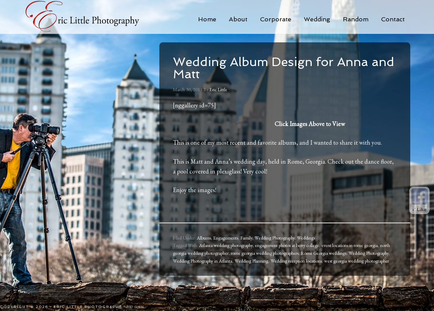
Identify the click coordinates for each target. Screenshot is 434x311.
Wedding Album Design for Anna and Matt (283, 68)
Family (246, 238)
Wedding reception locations (296, 261)
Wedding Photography (275, 238)
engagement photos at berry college (287, 245)
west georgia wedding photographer (356, 261)
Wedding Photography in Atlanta (202, 261)
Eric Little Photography (91, 17)
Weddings (306, 238)
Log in (135, 307)
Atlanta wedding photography (226, 245)
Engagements (225, 238)
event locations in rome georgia (349, 245)
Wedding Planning (251, 261)
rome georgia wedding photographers (264, 253)
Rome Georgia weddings (323, 253)
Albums (204, 238)
